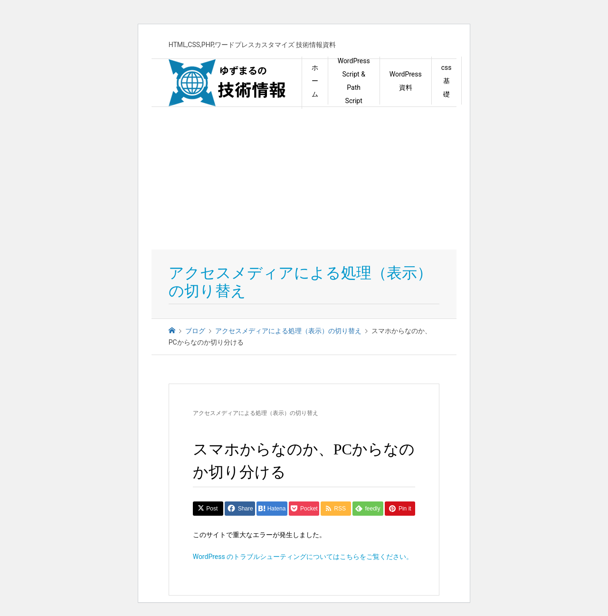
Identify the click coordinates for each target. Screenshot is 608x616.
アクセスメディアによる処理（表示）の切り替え (255, 413)
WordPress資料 (406, 80)
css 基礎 (446, 81)
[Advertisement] (304, 178)
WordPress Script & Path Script (354, 81)
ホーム (315, 81)
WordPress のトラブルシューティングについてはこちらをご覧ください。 (303, 556)
